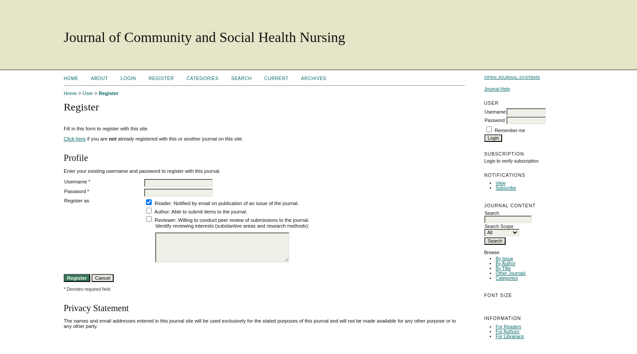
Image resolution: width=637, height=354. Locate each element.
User (88, 93)
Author (161, 211)
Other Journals (510, 273)
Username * (77, 181)
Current (276, 78)
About (99, 78)
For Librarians (509, 336)
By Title (502, 268)
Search (241, 78)
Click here (75, 138)
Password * (76, 191)
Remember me (510, 130)
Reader (163, 203)
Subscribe (505, 188)
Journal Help (497, 89)
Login (128, 78)
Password (494, 120)
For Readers (508, 326)
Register (161, 78)
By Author (505, 263)
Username (495, 112)
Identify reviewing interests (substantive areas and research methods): (232, 225)
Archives (313, 78)
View (500, 183)
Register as (76, 200)
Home (71, 78)
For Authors (507, 331)
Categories (506, 278)
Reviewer (165, 220)
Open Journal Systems (512, 77)
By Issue (504, 258)
